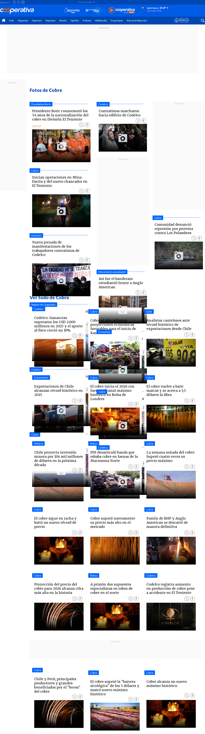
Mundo (63, 20)
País (11, 20)
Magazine (23, 20)
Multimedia (101, 20)
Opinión (75, 20)
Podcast (87, 20)
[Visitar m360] (181, 23)
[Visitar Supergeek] (186, 23)
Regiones (50, 20)
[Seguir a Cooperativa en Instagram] (23, 2)
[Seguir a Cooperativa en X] (18, 2)
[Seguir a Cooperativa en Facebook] (14, 2)
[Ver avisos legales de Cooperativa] (176, 23)
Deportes (37, 20)
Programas (117, 20)
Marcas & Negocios (137, 20)
